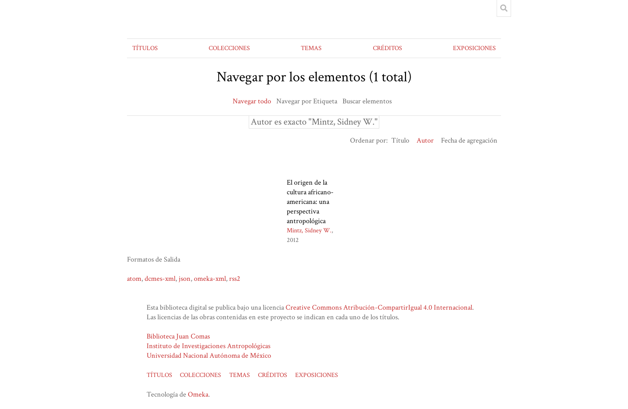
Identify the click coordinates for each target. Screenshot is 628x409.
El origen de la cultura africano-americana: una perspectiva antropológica (310, 202)
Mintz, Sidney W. (309, 230)
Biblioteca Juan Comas (178, 336)
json (185, 278)
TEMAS (311, 48)
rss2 (234, 278)
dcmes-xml (160, 278)
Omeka (198, 394)
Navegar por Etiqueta (306, 101)
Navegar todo (252, 101)
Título (400, 140)
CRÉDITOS (387, 48)
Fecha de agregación (469, 140)
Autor (425, 140)
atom (134, 278)
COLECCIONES (229, 48)
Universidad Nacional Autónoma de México (209, 355)
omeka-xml (210, 278)
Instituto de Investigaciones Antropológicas (208, 346)
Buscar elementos (367, 101)
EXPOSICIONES (474, 48)
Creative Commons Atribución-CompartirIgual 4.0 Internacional (379, 307)
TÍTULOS (145, 48)
